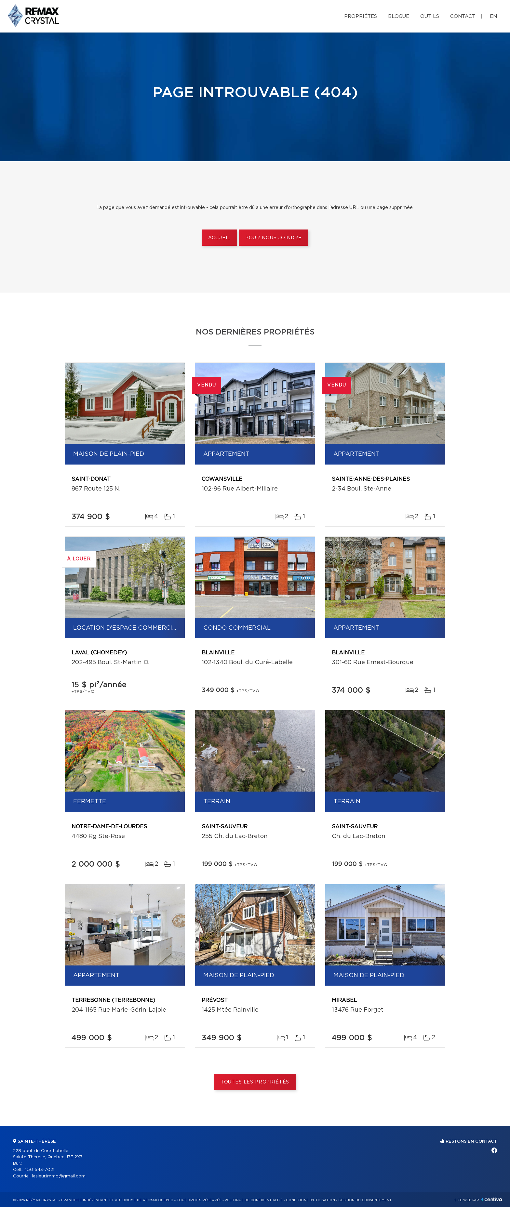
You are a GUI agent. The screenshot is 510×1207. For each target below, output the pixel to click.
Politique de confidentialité (254, 1200)
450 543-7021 (39, 1170)
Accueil (219, 238)
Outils (429, 16)
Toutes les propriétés (255, 1082)
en (493, 16)
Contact (462, 16)
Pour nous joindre (273, 238)
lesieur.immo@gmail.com (59, 1176)
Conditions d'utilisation (310, 1200)
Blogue (398, 16)
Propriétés (360, 16)
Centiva (491, 1199)
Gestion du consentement (365, 1200)
